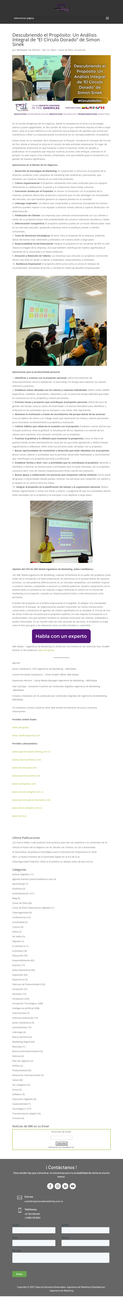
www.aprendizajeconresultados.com (31, 799)
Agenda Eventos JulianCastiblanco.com (32, 879)
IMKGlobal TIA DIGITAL (28, 49)
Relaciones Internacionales (26, 1075)
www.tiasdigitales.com (24, 783)
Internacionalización (23, 1017)
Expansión (17, 974)
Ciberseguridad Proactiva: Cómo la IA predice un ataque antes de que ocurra (52, 861)
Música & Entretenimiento (26, 1051)
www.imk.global (46, 650)
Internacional (19, 1013)
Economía (17, 950)
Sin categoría (19, 1084)
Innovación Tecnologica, (24, 1003)
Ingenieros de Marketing (61, 1290)
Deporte (16, 941)
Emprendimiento (21, 960)
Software (17, 1094)
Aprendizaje (18, 883)
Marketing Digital (21, 1041)
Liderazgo (17, 1032)
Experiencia (18, 979)
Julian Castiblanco (21, 1022)
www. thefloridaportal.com (26, 735)
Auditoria (17, 888)
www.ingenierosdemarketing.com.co (31, 751)
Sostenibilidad (19, 1103)
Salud (15, 1079)
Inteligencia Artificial (23, 1008)
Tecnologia (18, 1108)
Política (16, 1065)
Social (15, 1089)
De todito (17, 936)
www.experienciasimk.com (26, 775)
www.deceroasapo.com (24, 767)
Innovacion (80, 49)
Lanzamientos (19, 1027)
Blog (14, 898)
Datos (15, 931)
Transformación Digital (24, 1113)
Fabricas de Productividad (25, 984)
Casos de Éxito (65, 49)
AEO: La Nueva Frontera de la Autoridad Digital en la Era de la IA (46, 856)
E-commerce (18, 946)
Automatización (20, 893)
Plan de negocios (21, 1060)
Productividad (19, 1070)
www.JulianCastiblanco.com (26, 759)
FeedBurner (68, 1147)
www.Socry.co (19, 815)
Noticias (16, 1056)
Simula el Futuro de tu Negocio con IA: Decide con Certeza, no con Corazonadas (54, 847)
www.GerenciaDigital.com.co (27, 807)
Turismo (16, 1118)
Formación (17, 989)
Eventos (16, 965)
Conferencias (19, 917)
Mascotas (17, 1046)
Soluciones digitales (22, 1099)
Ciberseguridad (20, 912)
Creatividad (18, 922)
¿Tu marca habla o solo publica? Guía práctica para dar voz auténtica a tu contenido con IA (59, 842)
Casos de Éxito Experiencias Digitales (31, 907)
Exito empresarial (21, 970)
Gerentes (17, 993)
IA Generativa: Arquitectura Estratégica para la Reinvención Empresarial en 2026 (54, 851)
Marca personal (20, 1036)
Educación (17, 955)
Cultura (16, 926)
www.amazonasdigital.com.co (28, 791)
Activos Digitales (20, 874)
